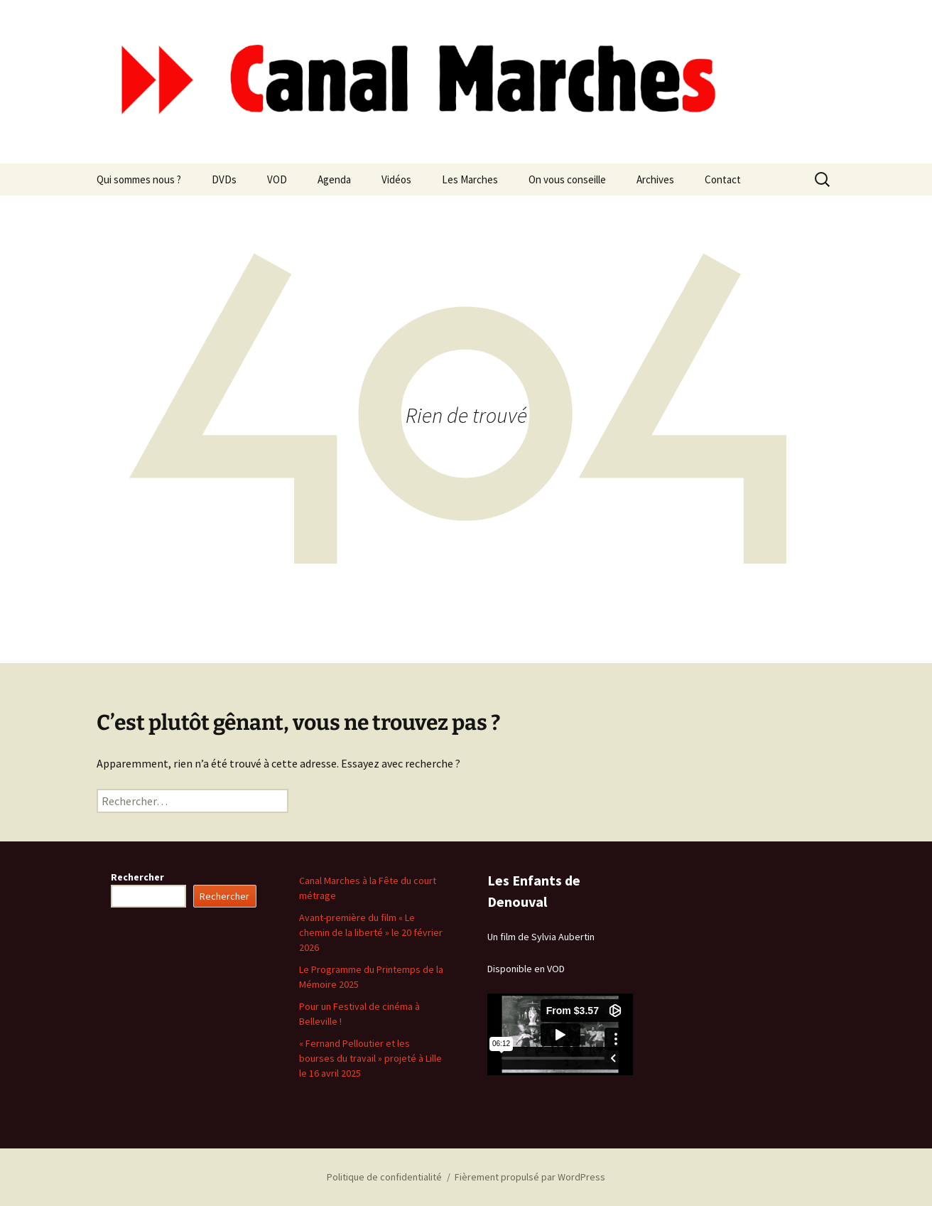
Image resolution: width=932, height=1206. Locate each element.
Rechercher (137, 877)
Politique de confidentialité (384, 1176)
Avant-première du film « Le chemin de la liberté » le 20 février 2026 (371, 932)
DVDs (224, 179)
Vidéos (396, 179)
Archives (655, 179)
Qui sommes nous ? (139, 179)
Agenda (334, 179)
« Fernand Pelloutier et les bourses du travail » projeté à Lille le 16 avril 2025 (370, 1058)
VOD (277, 179)
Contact (723, 179)
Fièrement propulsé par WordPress (530, 1176)
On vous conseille (567, 179)
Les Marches (470, 179)
